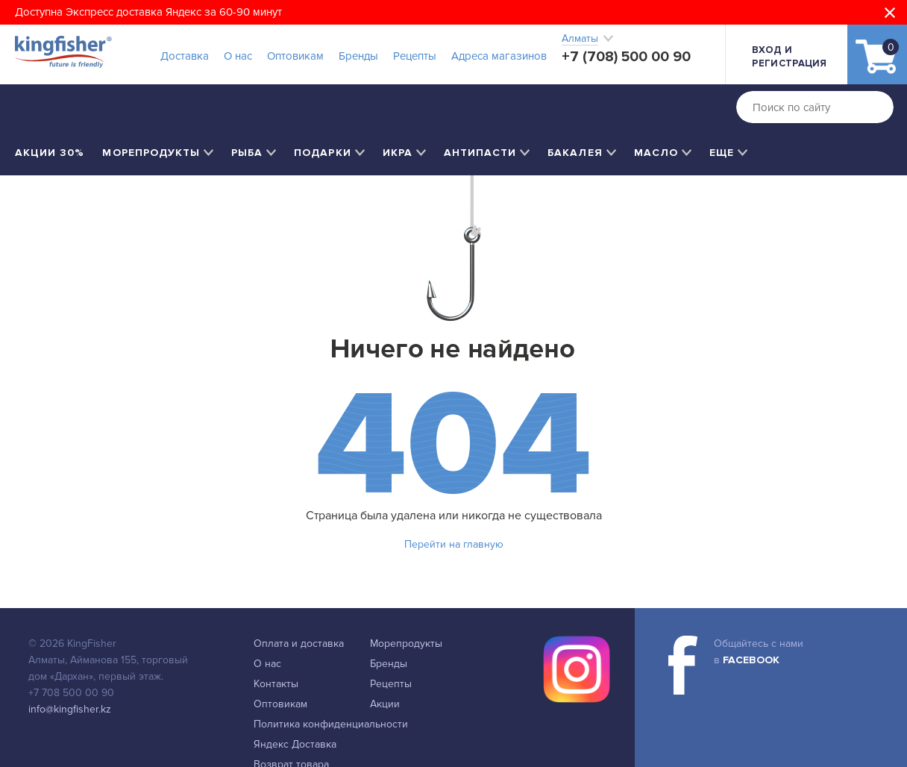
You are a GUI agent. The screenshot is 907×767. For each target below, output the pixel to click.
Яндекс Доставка (295, 744)
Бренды (358, 56)
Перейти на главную (453, 544)
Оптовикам (295, 56)
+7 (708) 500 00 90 (626, 57)
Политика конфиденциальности (331, 724)
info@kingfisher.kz (69, 709)
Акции (385, 704)
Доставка (184, 56)
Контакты (276, 683)
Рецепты (414, 56)
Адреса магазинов (499, 56)
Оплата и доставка (299, 643)
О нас (238, 56)
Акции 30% (49, 152)
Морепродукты (406, 643)
